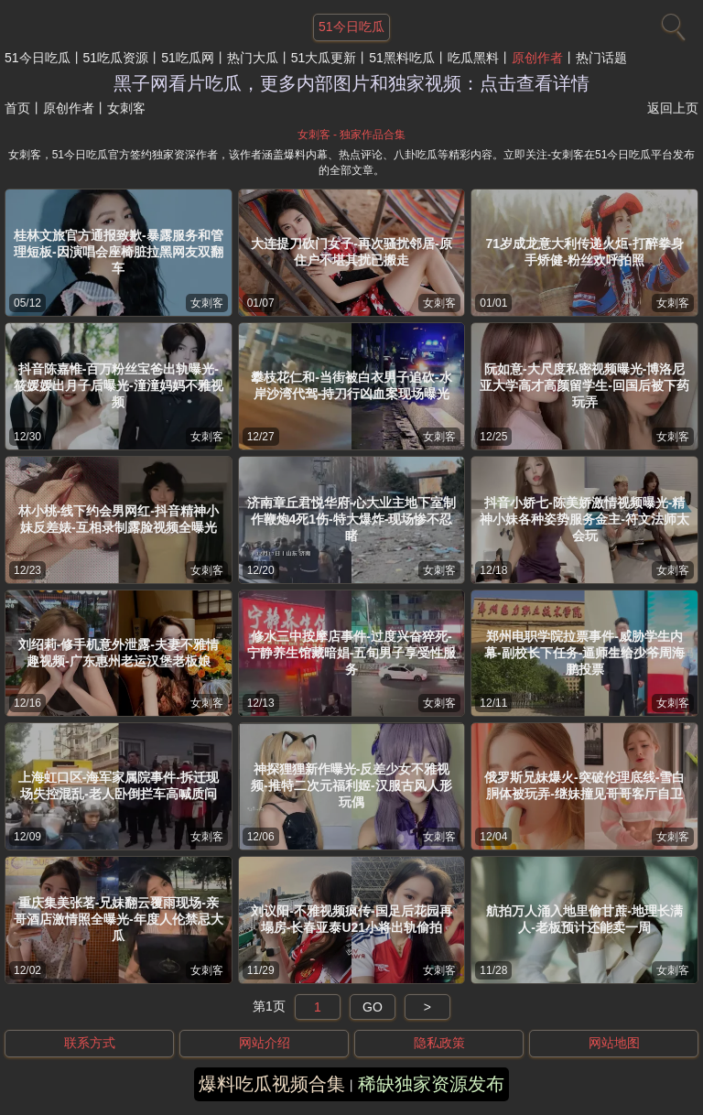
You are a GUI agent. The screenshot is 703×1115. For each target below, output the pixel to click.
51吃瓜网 (187, 57)
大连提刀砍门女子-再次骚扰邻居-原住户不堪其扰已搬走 (351, 251)
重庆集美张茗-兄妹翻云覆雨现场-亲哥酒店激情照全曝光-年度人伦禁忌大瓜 (118, 919)
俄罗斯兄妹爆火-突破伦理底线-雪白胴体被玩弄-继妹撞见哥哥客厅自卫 (584, 785)
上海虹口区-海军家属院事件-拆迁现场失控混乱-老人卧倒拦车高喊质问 (118, 785)
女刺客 (206, 303)
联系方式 (89, 1042)
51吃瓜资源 (116, 57)
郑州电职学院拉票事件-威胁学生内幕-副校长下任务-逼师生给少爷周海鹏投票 (584, 653)
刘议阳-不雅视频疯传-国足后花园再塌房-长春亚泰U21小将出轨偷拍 (351, 919)
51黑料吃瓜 (402, 57)
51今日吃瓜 (37, 57)
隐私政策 (439, 1042)
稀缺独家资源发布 (431, 1084)
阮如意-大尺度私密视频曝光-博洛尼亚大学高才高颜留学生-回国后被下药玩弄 (584, 385)
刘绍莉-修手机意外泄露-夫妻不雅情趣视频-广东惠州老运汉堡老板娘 (118, 652)
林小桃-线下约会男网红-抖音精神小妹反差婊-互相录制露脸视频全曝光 (118, 519)
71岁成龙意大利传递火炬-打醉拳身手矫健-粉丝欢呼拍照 (585, 251)
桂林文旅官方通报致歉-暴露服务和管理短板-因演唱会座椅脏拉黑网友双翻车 (118, 252)
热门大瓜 (252, 57)
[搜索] (671, 23)
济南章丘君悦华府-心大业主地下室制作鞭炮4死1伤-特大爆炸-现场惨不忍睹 (352, 519)
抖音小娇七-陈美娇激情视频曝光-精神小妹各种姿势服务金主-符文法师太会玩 (584, 519)
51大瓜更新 (324, 57)
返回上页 (672, 108)
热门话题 (601, 57)
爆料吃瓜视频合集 (272, 1084)
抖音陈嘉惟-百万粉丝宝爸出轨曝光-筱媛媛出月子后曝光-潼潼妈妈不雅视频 (118, 385)
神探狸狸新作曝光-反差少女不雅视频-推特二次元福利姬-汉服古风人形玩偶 (351, 785)
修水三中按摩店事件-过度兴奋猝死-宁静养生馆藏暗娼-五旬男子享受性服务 (352, 653)
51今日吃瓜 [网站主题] (351, 26)
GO (372, 1007)
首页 (17, 108)
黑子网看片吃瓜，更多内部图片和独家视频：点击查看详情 (351, 83)
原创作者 (537, 57)
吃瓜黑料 (473, 57)
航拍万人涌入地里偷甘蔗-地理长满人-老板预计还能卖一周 (584, 919)
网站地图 (614, 1042)
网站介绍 (264, 1042)
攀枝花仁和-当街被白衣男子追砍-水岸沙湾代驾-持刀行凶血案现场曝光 (351, 385)
